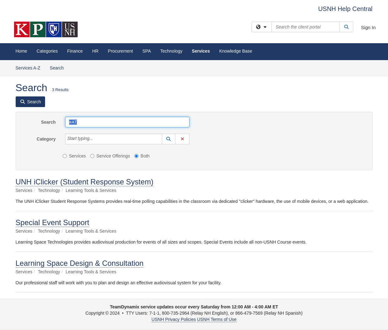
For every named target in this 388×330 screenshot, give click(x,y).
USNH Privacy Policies (174, 319)
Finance (75, 51)
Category (46, 139)
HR (95, 51)
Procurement (120, 51)
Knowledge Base (235, 51)
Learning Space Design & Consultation (80, 263)
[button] (169, 139)
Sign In (368, 27)
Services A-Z (28, 67)
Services (201, 51)
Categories (47, 51)
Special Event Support (52, 222)
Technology (171, 51)
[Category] (96, 139)
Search (59, 67)
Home (21, 51)
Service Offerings (110, 155)
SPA (146, 51)
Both (142, 155)
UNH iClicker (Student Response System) (84, 182)
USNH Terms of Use (216, 319)
